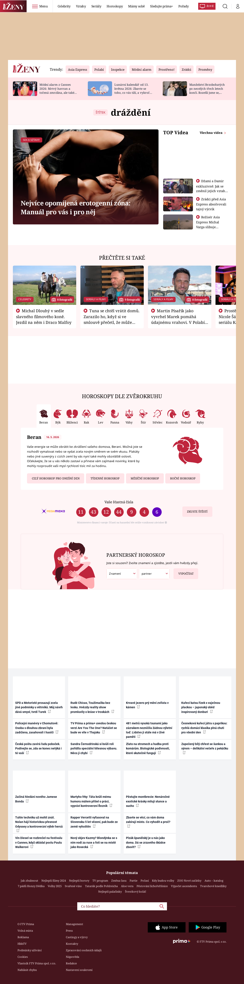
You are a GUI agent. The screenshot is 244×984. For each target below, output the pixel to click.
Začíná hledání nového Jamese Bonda (36, 799)
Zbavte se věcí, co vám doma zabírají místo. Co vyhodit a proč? (148, 822)
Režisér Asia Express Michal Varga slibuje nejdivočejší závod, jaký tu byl (210, 227)
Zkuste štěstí (197, 511)
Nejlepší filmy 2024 (53, 880)
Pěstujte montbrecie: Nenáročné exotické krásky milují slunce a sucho (148, 801)
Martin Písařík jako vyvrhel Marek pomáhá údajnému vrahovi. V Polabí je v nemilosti (178, 319)
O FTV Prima (26, 924)
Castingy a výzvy (77, 937)
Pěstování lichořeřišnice (152, 886)
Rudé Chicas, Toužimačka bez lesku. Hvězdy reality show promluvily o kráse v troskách (92, 707)
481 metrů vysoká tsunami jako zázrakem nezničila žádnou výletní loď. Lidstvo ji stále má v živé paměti (149, 730)
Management (74, 924)
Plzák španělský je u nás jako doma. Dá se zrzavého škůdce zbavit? (145, 842)
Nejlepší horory (79, 880)
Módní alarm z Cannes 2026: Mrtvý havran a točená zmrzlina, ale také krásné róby (56, 90)
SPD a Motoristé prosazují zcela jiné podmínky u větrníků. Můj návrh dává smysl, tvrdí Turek (39, 707)
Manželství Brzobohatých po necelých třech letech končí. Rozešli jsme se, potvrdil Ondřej (207, 90)
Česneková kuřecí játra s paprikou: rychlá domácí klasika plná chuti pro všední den (204, 728)
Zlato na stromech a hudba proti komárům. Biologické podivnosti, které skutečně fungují (148, 748)
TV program (100, 880)
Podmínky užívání (30, 950)
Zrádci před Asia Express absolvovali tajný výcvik (211, 204)
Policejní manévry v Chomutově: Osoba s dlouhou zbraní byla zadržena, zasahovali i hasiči (36, 728)
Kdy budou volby (163, 880)
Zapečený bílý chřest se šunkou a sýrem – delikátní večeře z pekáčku (204, 748)
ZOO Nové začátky (189, 880)
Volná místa (25, 930)
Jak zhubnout (29, 880)
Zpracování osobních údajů (84, 950)
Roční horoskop (182, 478)
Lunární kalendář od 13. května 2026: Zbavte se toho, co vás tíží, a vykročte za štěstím (133, 90)
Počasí (145, 880)
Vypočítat (184, 571)
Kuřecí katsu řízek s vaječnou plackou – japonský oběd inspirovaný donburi (200, 707)
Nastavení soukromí (79, 970)
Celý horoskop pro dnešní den (56, 478)
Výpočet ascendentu (184, 886)
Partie (133, 880)
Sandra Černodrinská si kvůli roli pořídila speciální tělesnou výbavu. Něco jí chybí (93, 748)
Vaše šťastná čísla (118, 501)
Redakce (71, 963)
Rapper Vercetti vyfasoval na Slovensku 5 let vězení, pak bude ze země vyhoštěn (94, 822)
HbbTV (22, 944)
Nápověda (72, 957)
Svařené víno (73, 886)
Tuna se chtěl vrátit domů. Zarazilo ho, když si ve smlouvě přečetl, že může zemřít (112, 319)
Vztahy (81, 6)
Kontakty (72, 944)
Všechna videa (211, 132)
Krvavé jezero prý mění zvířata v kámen (147, 705)
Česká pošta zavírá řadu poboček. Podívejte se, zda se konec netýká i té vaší (38, 748)
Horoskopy (115, 6)
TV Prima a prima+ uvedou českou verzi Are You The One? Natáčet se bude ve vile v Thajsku (93, 728)
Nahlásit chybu (27, 970)
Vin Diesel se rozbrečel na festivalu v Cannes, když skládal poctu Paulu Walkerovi (38, 842)
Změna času (118, 880)
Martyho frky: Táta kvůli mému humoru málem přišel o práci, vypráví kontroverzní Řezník (91, 801)
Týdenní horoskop (105, 478)
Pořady (183, 6)
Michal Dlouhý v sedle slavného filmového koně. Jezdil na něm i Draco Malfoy (44, 316)
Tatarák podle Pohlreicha (101, 886)
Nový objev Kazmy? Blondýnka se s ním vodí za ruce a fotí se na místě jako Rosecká (93, 842)
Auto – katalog (214, 880)
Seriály (96, 6)
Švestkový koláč (135, 891)
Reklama (23, 937)
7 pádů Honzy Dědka (31, 886)
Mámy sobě (136, 6)
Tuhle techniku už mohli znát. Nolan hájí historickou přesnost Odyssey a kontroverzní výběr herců (39, 824)
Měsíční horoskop (145, 478)
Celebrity (64, 6)
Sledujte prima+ (161, 6)
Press (69, 930)
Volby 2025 (55, 886)
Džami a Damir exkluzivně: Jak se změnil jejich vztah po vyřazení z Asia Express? (210, 190)
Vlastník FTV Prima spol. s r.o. (37, 963)
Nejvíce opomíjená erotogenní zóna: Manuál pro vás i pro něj (75, 207)
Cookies (23, 957)
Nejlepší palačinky (110, 891)
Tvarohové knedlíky (213, 886)
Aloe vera (127, 886)
